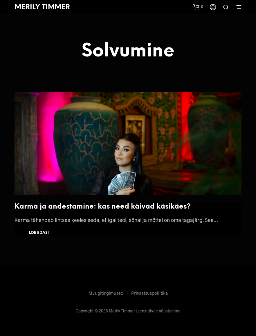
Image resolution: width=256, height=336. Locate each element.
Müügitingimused (106, 293)
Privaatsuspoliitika (149, 293)
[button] (198, 7)
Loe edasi (39, 233)
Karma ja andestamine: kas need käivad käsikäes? (103, 206)
